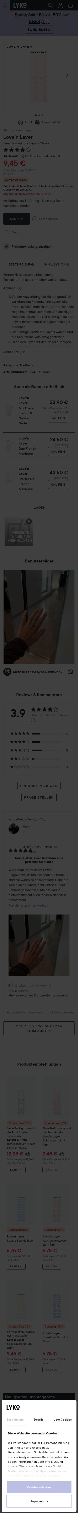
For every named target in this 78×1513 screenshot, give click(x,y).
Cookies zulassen (39, 1487)
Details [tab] (39, 1419)
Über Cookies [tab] (62, 1419)
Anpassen (39, 1501)
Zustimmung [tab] (15, 1419)
